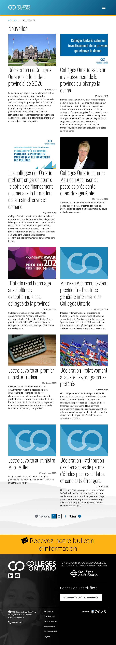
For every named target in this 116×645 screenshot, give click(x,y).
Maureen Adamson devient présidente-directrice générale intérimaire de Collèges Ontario (84, 293)
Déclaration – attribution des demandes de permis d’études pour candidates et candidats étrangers (82, 470)
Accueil (13, 20)
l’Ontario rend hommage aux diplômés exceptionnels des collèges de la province (29, 293)
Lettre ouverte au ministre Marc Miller (31, 463)
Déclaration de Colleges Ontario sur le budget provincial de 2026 (29, 76)
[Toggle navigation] (104, 7)
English (47, 636)
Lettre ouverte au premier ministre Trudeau (31, 373)
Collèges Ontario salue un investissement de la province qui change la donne (83, 80)
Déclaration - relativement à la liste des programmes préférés (83, 377)
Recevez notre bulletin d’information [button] (62, 544)
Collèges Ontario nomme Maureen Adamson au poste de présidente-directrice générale (82, 182)
